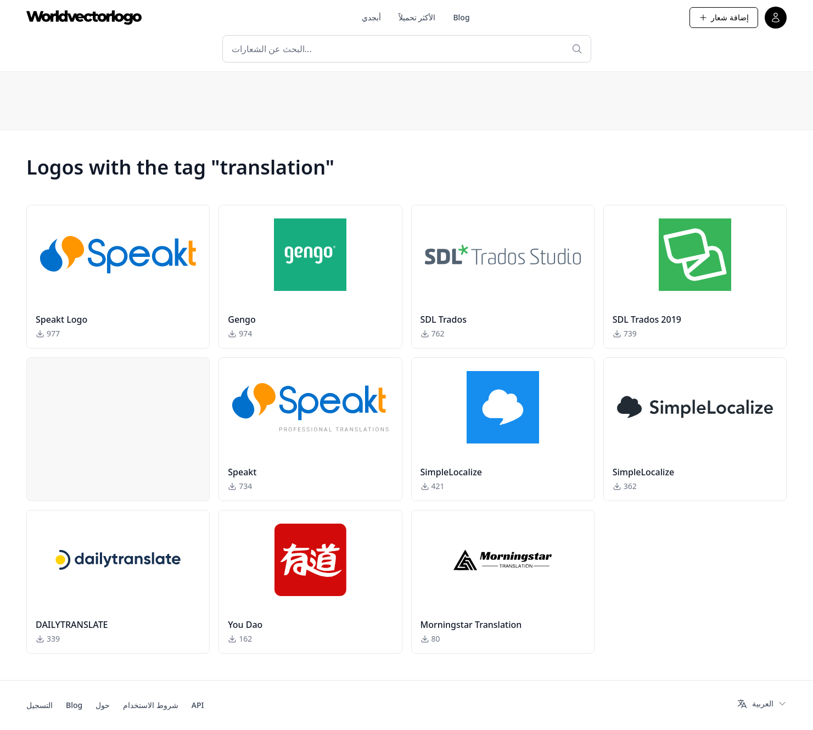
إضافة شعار (724, 17)
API (198, 705)
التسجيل (39, 705)
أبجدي (371, 17)
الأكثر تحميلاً (417, 17)
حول (103, 705)
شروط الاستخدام (150, 705)
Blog (461, 17)
